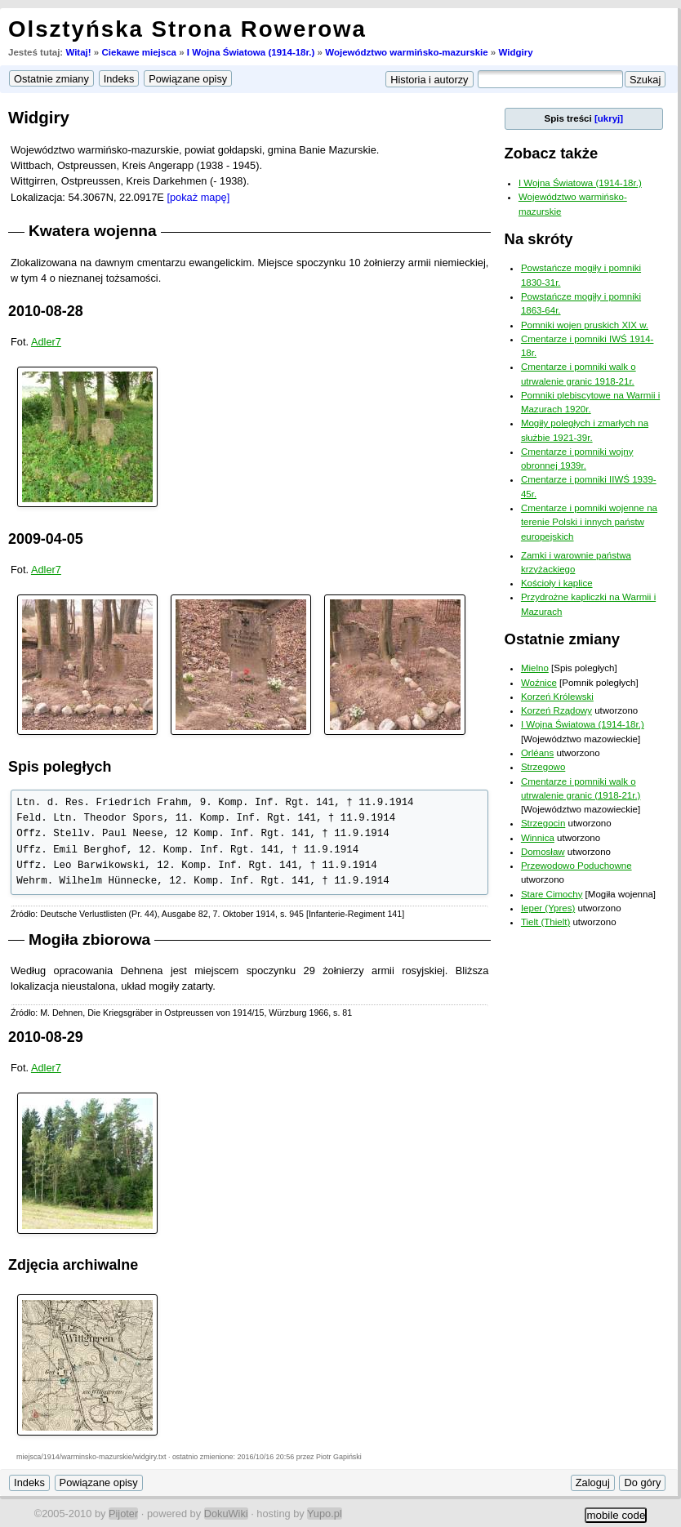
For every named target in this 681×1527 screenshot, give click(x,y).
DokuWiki (226, 1513)
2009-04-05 (45, 539)
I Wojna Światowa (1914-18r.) (251, 52)
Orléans (537, 753)
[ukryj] (608, 118)
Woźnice (539, 683)
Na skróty (539, 238)
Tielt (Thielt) (545, 922)
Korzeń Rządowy (556, 710)
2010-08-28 (45, 311)
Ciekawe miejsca (138, 52)
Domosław (543, 852)
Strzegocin (543, 823)
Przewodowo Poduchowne (576, 865)
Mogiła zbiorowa (89, 939)
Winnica (537, 838)
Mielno (535, 668)
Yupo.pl (324, 1513)
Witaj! (78, 52)
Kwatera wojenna (93, 230)
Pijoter (123, 1513)
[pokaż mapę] (198, 197)
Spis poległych (59, 767)
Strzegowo (543, 767)
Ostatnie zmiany (562, 639)
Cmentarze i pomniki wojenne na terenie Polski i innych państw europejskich (589, 522)
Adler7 (46, 342)
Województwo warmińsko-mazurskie (406, 52)
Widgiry (515, 52)
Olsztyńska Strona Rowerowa (187, 29)
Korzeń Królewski (557, 696)
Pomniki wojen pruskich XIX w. (584, 325)
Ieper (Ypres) (548, 908)
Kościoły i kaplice (557, 583)
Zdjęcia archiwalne (73, 1265)
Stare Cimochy (552, 894)
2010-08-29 (45, 1037)
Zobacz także (552, 153)
